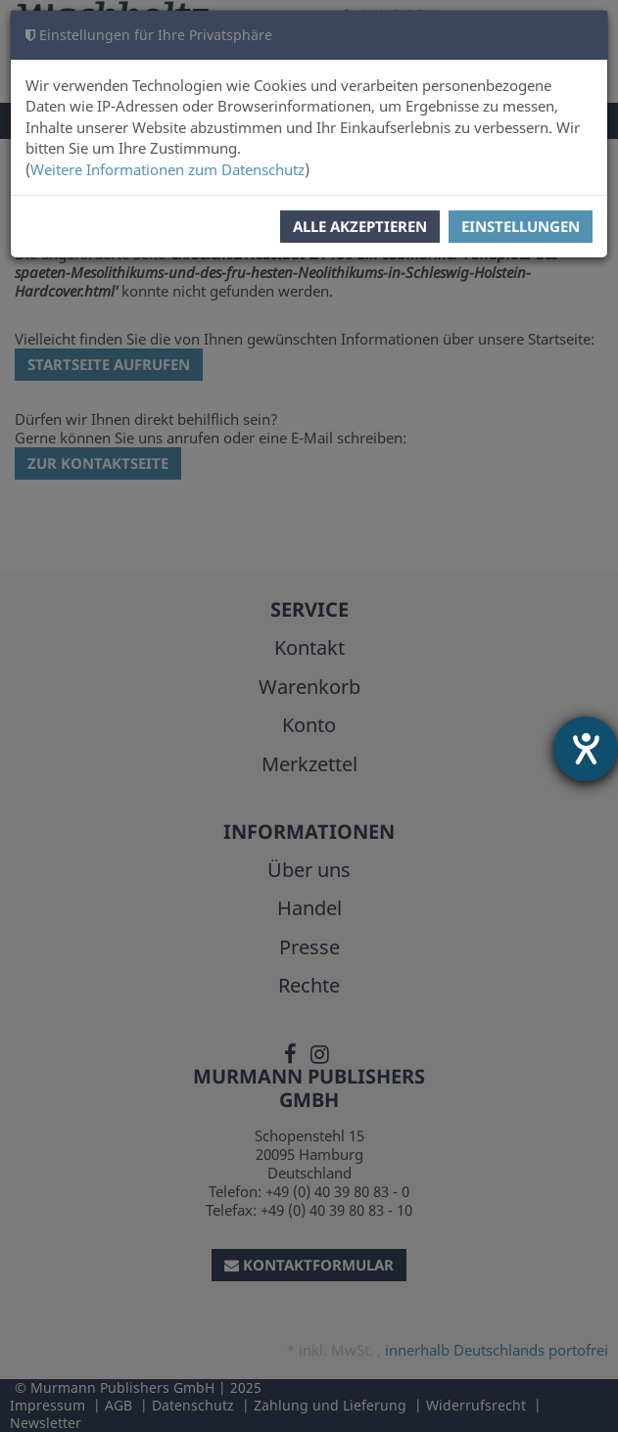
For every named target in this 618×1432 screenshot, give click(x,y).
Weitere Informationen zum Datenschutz (167, 169)
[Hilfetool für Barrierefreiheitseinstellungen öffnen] (585, 748)
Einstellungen (520, 226)
